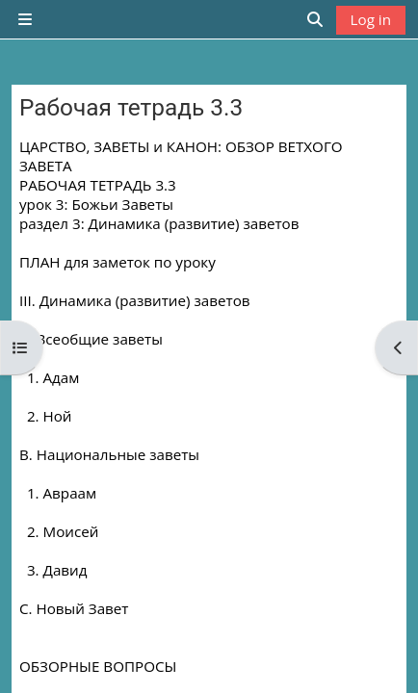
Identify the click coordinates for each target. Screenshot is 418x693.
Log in (371, 19)
